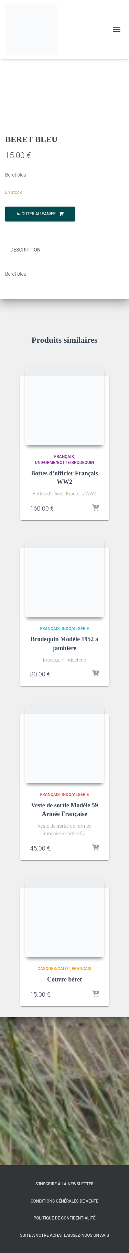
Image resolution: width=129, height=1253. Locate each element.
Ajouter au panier (36, 362)
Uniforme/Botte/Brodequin (64, 610)
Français (64, 605)
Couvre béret (64, 1127)
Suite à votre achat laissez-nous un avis (64, 1235)
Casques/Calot (53, 1116)
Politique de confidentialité (65, 1218)
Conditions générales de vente (64, 1201)
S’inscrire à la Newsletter (64, 1183)
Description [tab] (25, 398)
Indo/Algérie (75, 777)
